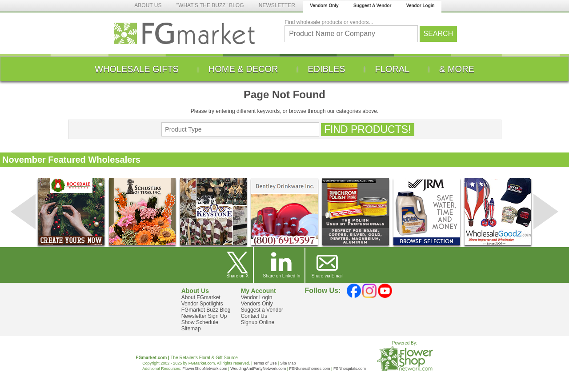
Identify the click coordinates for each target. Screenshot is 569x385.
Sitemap (191, 328)
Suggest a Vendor (262, 310)
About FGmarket (200, 297)
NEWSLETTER (277, 5)
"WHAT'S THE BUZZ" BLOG (210, 5)
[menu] (284, 68)
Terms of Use (265, 363)
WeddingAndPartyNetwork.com (258, 368)
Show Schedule (199, 322)
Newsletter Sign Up (204, 316)
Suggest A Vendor (372, 5)
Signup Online (257, 322)
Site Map (288, 363)
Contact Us (254, 316)
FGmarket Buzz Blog (206, 310)
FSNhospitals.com (349, 368)
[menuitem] (136, 68)
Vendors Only (324, 5)
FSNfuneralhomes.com (309, 368)
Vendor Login (420, 5)
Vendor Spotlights (202, 304)
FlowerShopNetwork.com (204, 368)
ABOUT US (147, 5)
